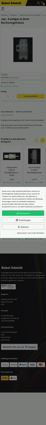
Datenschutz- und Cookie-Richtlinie (30, 233)
